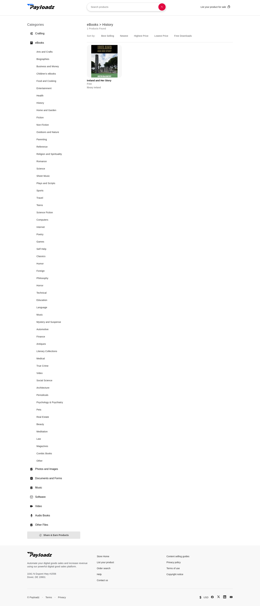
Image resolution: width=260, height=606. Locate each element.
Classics (40, 256)
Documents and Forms (46, 478)
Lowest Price (161, 36)
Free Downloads (183, 36)
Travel (39, 198)
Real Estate (42, 417)
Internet (40, 227)
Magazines (42, 446)
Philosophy (42, 278)
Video (39, 373)
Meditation (42, 431)
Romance (41, 161)
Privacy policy (173, 562)
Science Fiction (44, 212)
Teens (39, 205)
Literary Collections (46, 351)
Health (39, 95)
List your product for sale (215, 6)
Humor (40, 263)
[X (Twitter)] (218, 596)
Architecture (42, 387)
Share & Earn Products (54, 535)
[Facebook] (212, 597)
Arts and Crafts (44, 51)
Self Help (41, 249)
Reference (42, 146)
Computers (42, 219)
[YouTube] (231, 597)
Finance (40, 336)
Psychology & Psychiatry (49, 402)
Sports (39, 190)
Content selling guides (177, 556)
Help (99, 574)
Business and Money (47, 66)
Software (38, 497)
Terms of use (173, 568)
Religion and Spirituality (49, 154)
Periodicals (42, 395)
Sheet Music (43, 176)
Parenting (41, 139)
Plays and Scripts (45, 183)
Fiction (40, 117)
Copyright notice (174, 574)
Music (39, 314)
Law (38, 439)
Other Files (39, 524)
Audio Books (40, 515)
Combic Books (44, 453)
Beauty (40, 424)
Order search (103, 568)
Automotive (42, 329)
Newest (124, 36)
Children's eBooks (46, 73)
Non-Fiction (42, 124)
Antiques (41, 344)
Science (40, 168)
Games (40, 241)
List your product (105, 562)
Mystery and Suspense (48, 322)
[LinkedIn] (224, 596)
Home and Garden (46, 110)
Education (41, 300)
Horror (39, 285)
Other (39, 460)
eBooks (37, 42)
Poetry (39, 234)
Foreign (40, 271)
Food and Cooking (46, 81)
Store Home (103, 556)
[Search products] (162, 7)
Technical (41, 292)
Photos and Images (44, 469)
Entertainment (44, 88)
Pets (38, 409)
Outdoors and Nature (47, 132)
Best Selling (107, 36)
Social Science (44, 380)
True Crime (42, 365)
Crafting (37, 33)
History (40, 103)
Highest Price (141, 36)
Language (41, 307)
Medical (40, 358)
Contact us (102, 580)
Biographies (42, 59)
